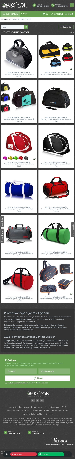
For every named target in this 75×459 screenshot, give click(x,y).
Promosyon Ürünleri (41, 410)
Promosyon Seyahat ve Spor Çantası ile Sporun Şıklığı (56, 120)
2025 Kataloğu (73, 230)
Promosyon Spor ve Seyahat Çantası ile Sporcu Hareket (19, 75)
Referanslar (24, 407)
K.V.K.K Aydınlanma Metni (33, 414)
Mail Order (2, 221)
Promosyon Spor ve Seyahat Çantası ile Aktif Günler (19, 255)
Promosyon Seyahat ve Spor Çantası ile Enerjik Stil (56, 74)
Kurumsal (26, 410)
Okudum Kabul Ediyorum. (28, 383)
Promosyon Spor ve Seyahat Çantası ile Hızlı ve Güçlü (19, 165)
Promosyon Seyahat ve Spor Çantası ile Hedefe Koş (56, 299)
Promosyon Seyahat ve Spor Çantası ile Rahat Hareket (56, 210)
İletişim (50, 414)
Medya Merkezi (13, 410)
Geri (71, 32)
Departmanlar (37, 407)
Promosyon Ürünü (60, 410)
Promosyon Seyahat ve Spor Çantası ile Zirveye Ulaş (56, 165)
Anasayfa (4, 19)
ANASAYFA (24, 14)
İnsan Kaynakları (53, 407)
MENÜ (69, 14)
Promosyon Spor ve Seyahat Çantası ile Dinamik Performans (19, 120)
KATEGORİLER (10, 14)
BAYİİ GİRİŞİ (57, 14)
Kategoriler (66, 27)
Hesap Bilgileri (2, 236)
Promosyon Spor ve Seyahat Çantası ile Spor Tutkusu (19, 300)
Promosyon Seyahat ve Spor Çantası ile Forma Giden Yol (56, 255)
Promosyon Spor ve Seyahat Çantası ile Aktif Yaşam (19, 210)
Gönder (38, 378)
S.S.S (64, 407)
